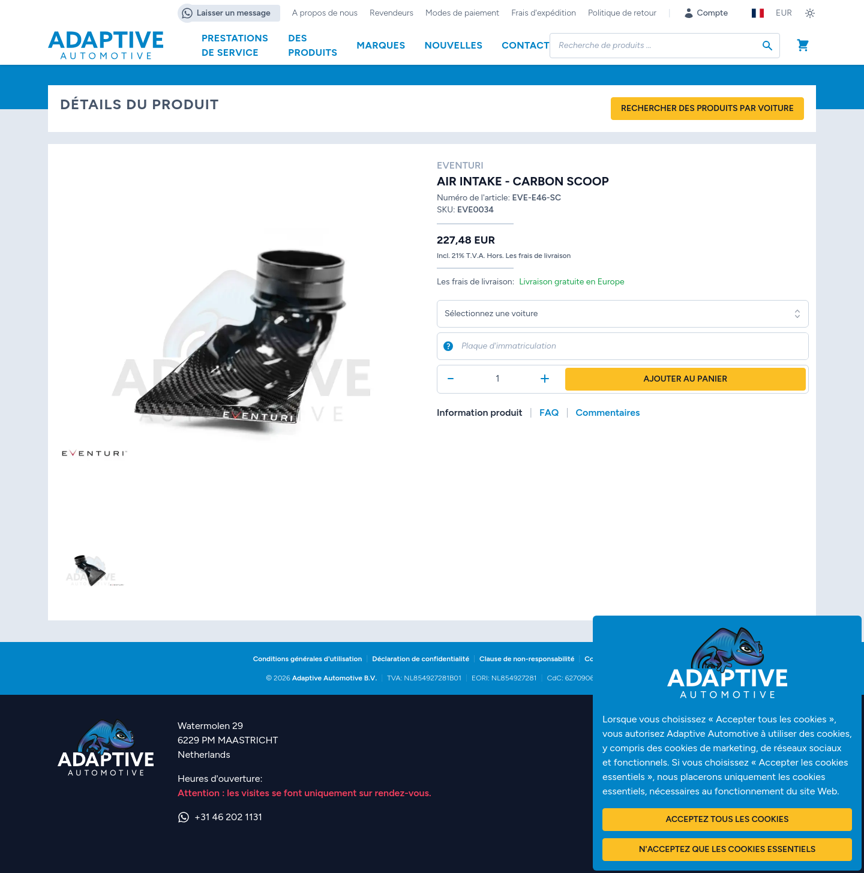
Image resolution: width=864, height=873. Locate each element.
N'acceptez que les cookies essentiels (727, 849)
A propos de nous (325, 13)
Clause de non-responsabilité (526, 659)
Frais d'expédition (543, 13)
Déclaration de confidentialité (420, 659)
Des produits (312, 45)
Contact (526, 45)
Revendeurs (391, 13)
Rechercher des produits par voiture (707, 108)
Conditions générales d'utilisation (307, 659)
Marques (380, 45)
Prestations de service (235, 45)
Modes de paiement (462, 13)
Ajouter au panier (686, 379)
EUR (784, 13)
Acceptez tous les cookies (727, 819)
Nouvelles (454, 45)
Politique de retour (622, 13)
